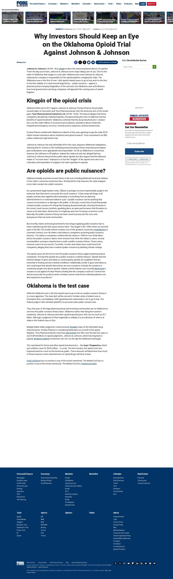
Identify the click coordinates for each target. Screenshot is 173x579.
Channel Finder (118, 517)
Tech (110, 4)
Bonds (67, 489)
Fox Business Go (119, 546)
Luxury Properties (144, 483)
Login (143, 4)
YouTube (128, 563)
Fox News (116, 541)
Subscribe (139, 151)
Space (19, 536)
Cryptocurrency (70, 483)
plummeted (71, 333)
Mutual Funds (70, 505)
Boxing (43, 527)
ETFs (67, 491)
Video (118, 4)
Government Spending (49, 478)
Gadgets (20, 522)
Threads (84, 62)
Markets (64, 4)
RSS (141, 563)
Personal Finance (37, 4)
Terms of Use (144, 159)
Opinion (68, 513)
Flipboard (133, 563)
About (116, 513)
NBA (42, 519)
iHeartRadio (154, 563)
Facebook (76, 62)
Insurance (20, 491)
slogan (62, 68)
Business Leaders (71, 494)
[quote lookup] (137, 67)
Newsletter (146, 563)
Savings (19, 489)
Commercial (142, 480)
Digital (19, 517)
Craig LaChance (34, 361)
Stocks (67, 478)
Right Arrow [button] (168, 17)
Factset (84, 565)
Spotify (150, 563)
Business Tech (22, 525)
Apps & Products (119, 549)
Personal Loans (22, 486)
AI (17, 533)
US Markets (69, 480)
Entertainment (118, 478)
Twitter (80, 62)
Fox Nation (117, 544)
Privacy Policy (133, 159)
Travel (115, 483)
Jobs (115, 519)
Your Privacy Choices (56, 562)
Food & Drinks (118, 491)
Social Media (21, 519)
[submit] (154, 67)
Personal (141, 478)
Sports (44, 513)
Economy (52, 4)
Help (67, 562)
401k (18, 494)
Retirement (21, 497)
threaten (73, 327)
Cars (115, 486)
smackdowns (100, 229)
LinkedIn (137, 563)
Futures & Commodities (73, 486)
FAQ (114, 527)
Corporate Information (121, 533)
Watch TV (151, 4)
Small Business (46, 483)
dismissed (99, 268)
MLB (42, 522)
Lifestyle (86, 4)
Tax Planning (21, 499)
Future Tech (21, 530)
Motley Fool (21, 62)
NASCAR (44, 525)
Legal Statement (43, 567)
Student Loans (22, 480)
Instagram (124, 563)
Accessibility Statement (121, 538)
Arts (114, 494)
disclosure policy (89, 363)
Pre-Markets (69, 502)
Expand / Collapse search (137, 4)
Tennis (43, 536)
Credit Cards (21, 483)
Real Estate (99, 4)
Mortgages (21, 478)
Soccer (43, 530)
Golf (42, 533)
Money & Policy (46, 480)
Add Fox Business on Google (108, 62)
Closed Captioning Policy (122, 536)
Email (93, 62)
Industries (68, 497)
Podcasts (128, 4)
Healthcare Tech (22, 527)
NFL (42, 517)
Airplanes (116, 489)
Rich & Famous (118, 480)
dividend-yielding (41, 339)
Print (89, 62)
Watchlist (75, 4)
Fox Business (22, 4)
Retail (67, 499)
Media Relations (119, 530)
